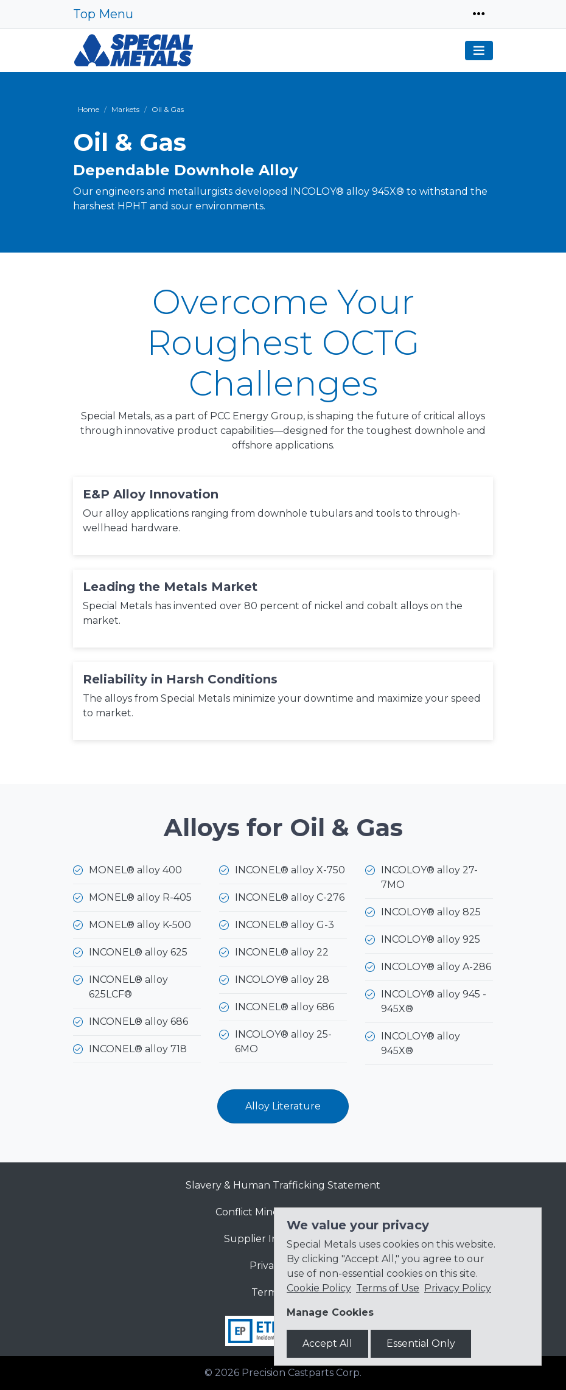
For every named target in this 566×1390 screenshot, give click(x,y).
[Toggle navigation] (479, 14)
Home (88, 109)
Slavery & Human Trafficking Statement (283, 1185)
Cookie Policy (319, 1288)
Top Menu (103, 14)
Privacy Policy (457, 1288)
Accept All (327, 1343)
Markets (125, 109)
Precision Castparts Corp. (302, 1372)
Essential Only (420, 1343)
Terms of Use (387, 1288)
